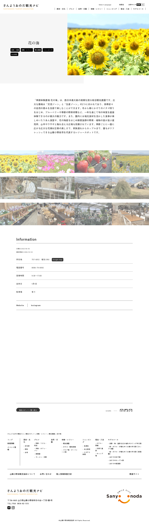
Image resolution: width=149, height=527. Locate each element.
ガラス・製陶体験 (69, 447)
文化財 (27, 446)
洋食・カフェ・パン (40, 449)
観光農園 (38, 50)
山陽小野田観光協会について (22, 474)
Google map (57, 261)
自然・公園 (82, 8)
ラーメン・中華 (41, 457)
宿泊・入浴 (125, 8)
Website (20, 307)
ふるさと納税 (86, 453)
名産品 (86, 446)
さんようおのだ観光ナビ (20, 6)
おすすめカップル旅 (116, 460)
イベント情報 (11, 448)
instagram (13, 507)
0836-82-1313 (23, 503)
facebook (8, 507)
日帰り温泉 (99, 449)
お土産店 (14, 54)
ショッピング (112, 8)
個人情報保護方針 (64, 474)
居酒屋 (38, 454)
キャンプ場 (99, 455)
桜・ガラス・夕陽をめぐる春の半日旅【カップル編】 (125, 448)
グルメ (71, 8)
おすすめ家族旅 (115, 464)
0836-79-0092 (38, 269)
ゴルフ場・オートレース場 (70, 451)
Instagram (36, 307)
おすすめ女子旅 (115, 457)
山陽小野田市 (124, 496)
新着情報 (10, 443)
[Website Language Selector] (106, 4)
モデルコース (138, 8)
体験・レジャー (97, 8)
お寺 (26, 452)
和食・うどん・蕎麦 (40, 444)
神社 (26, 449)
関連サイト (134, 474)
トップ (10, 439)
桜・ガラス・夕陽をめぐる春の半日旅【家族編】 (125, 453)
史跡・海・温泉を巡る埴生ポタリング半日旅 (125, 443)
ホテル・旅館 (99, 444)
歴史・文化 (61, 8)
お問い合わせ (46, 474)
